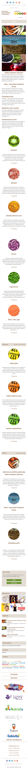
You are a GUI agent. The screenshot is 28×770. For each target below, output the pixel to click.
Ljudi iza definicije (12, 5)
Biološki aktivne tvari (14, 216)
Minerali (14, 183)
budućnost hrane (10, 661)
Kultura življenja (15, 663)
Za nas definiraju (7, 668)
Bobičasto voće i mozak (10, 108)
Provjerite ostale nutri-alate (19, 344)
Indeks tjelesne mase (13, 396)
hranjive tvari (6, 663)
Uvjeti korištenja (18, 763)
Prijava (14, 580)
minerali (22, 663)
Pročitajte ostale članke (20, 453)
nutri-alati (13, 664)
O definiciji (5, 5)
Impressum (7, 763)
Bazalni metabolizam (13, 428)
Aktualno (4, 661)
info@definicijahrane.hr (14, 750)
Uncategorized (15, 666)
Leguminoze (13, 287)
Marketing (12, 763)
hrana (19, 661)
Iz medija (23, 5)
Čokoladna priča (7, 96)
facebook (15, 661)
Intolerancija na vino (9, 119)
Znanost (22, 668)
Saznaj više (14, 163)
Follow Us (4, 652)
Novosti (5, 664)
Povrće (13, 254)
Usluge (18, 5)
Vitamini (14, 150)
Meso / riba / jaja (14, 319)
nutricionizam (6, 666)
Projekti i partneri (14, 7)
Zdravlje (16, 668)
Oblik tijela (14, 363)
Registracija (14, 583)
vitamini (21, 666)
